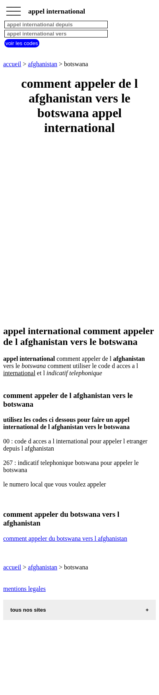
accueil (12, 64)
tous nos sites (28, 610)
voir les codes (22, 43)
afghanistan (42, 64)
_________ (13, 8)
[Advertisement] (79, 231)
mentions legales (24, 588)
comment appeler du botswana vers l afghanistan (65, 538)
